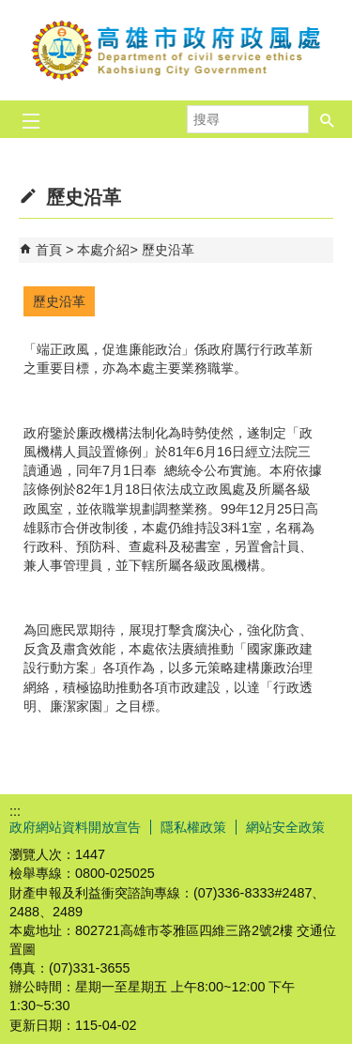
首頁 (49, 249)
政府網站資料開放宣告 (75, 827)
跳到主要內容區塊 (9, 9)
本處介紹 (103, 249)
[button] (328, 113)
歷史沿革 (168, 249)
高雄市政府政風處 (176, 50)
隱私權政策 (193, 827)
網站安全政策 (285, 827)
